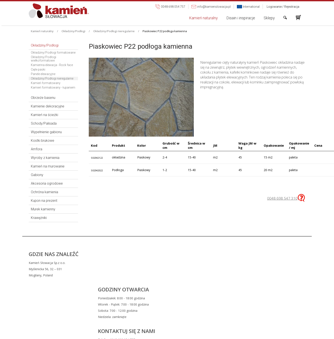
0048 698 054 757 (194, 263)
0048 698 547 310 (282, 198)
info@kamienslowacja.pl (197, 269)
